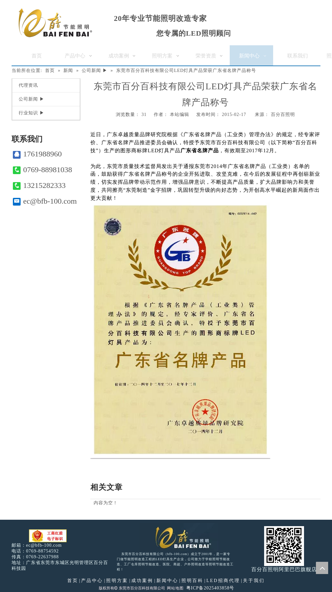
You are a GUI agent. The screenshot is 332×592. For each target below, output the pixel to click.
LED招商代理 (223, 580)
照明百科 (192, 580)
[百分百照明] (55, 22)
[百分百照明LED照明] (179, 537)
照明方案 (117, 580)
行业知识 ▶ (31, 112)
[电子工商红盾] (48, 536)
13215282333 (39, 185)
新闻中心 (167, 580)
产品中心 (92, 580)
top (322, 568)
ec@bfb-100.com (45, 201)
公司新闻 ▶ (31, 99)
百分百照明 (283, 114)
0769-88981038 (42, 169)
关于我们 (254, 580)
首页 (72, 580)
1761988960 (37, 154)
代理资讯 (28, 85)
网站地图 (175, 588)
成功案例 (142, 580)
